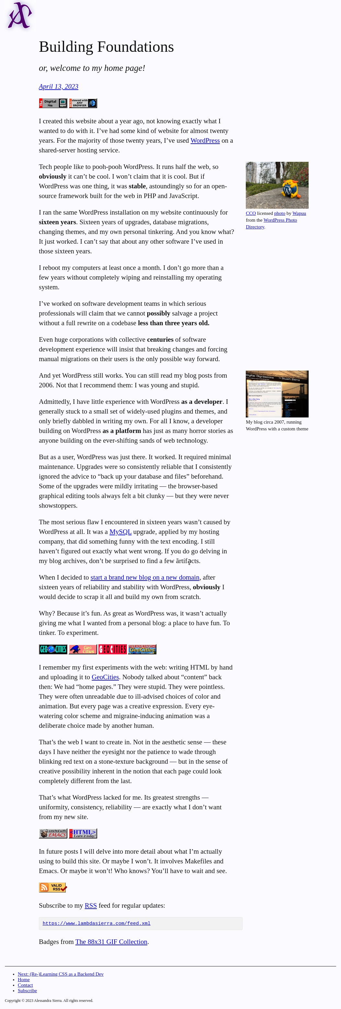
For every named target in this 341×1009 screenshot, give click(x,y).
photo (279, 213)
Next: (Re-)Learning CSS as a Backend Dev (61, 975)
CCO (251, 213)
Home (24, 980)
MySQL (120, 532)
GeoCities (105, 677)
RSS (91, 905)
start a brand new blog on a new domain (145, 577)
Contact (25, 986)
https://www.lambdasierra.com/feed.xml (97, 924)
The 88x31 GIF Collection (111, 943)
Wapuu (299, 213)
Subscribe (27, 991)
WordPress (205, 140)
